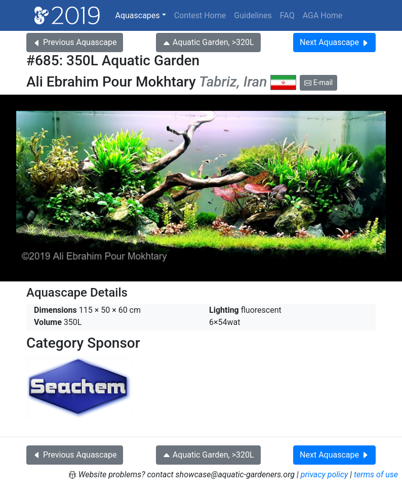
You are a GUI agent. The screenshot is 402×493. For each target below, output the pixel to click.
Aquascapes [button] (137, 15)
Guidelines (252, 15)
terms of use (376, 474)
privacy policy (324, 474)
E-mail (318, 82)
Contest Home (200, 15)
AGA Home (323, 15)
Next (334, 42)
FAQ (287, 15)
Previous (74, 42)
